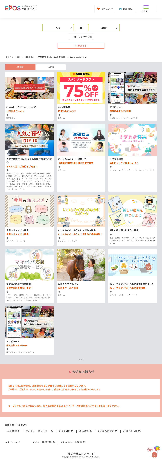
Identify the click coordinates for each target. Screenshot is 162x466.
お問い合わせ (132, 431)
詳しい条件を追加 (81, 36)
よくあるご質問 (107, 431)
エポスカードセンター (39, 431)
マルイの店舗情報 (44, 442)
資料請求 (85, 431)
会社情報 (14, 431)
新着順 (20, 67)
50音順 (50, 67)
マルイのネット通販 (73, 442)
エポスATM (66, 431)
